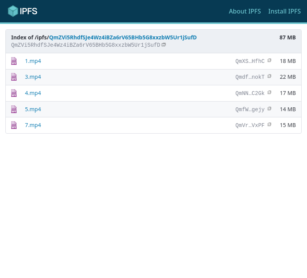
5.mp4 (33, 108)
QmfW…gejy (250, 108)
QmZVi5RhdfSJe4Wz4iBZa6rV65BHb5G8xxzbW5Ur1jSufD (123, 37)
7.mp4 (33, 123)
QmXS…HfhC (250, 60)
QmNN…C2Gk (250, 92)
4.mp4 (33, 92)
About (245, 11)
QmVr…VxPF (250, 123)
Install (284, 11)
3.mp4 (33, 76)
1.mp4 (33, 60)
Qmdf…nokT (250, 76)
